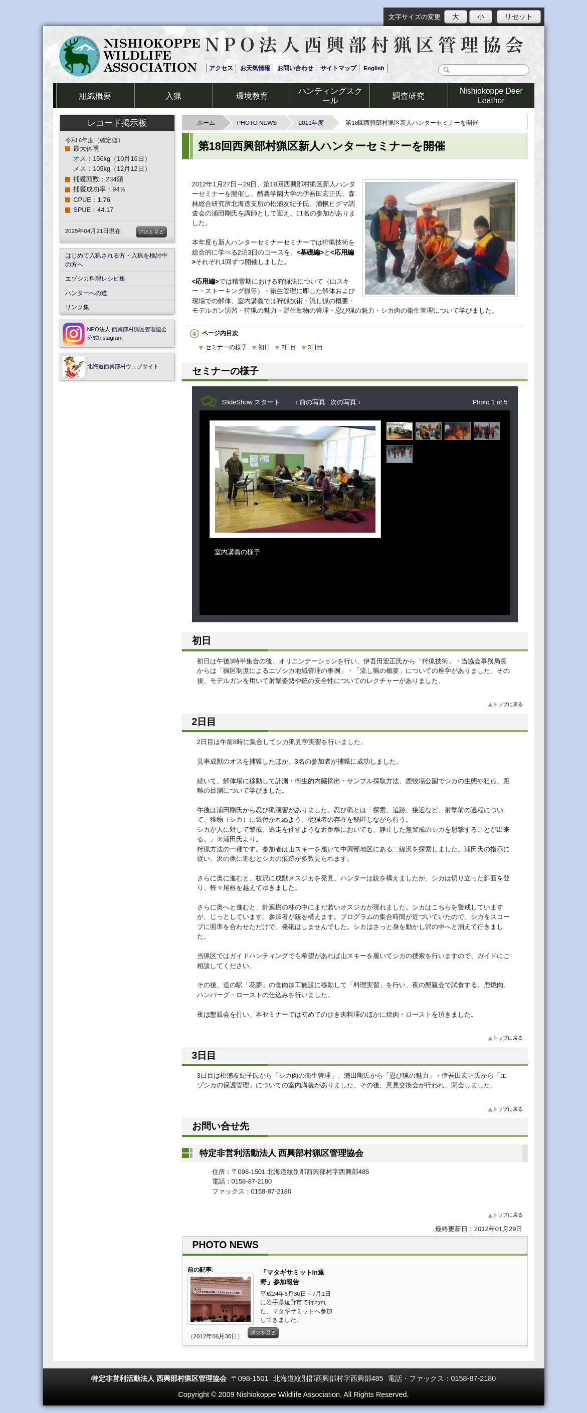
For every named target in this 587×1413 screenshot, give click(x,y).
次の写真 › (345, 402)
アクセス (221, 68)
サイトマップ (338, 68)
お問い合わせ (295, 68)
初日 (261, 347)
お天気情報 (255, 68)
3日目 (312, 347)
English (373, 68)
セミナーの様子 (223, 347)
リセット (519, 17)
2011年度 (314, 122)
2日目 (285, 347)
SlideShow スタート (251, 402)
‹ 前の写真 (310, 402)
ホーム (209, 122)
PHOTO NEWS (259, 122)
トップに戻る (505, 704)
